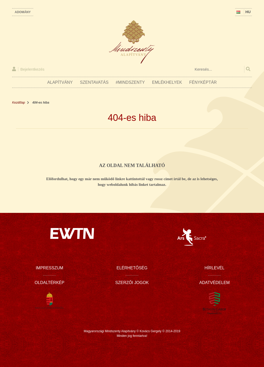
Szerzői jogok (132, 282)
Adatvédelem (214, 282)
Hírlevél (214, 268)
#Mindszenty (130, 82)
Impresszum (49, 268)
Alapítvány (60, 82)
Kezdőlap (18, 102)
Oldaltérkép (49, 282)
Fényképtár (203, 82)
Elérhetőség (132, 268)
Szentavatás (94, 82)
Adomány (23, 12)
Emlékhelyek (167, 82)
